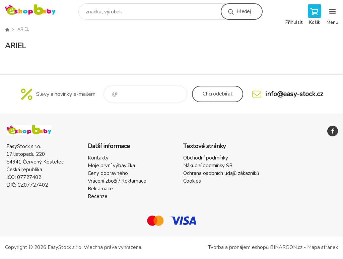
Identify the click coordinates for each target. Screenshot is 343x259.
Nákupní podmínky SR (207, 165)
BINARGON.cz (286, 247)
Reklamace (100, 188)
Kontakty (98, 157)
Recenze (98, 196)
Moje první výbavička (111, 165)
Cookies (192, 181)
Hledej (243, 11)
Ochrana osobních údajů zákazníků (221, 173)
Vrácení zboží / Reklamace (117, 181)
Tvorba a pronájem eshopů (238, 247)
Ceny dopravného (108, 173)
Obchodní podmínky (205, 157)
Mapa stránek (322, 247)
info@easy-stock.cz (294, 94)
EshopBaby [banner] (34, 10)
